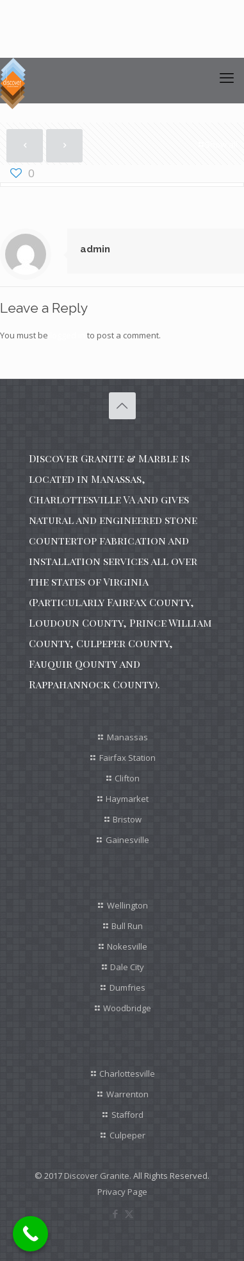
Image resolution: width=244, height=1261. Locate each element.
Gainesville (127, 840)
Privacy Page (122, 1191)
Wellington (127, 905)
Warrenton (127, 1094)
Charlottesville (127, 1073)
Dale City (127, 967)
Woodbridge (127, 1008)
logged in (67, 335)
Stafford (127, 1114)
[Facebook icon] (115, 1213)
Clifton (127, 778)
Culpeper (127, 1135)
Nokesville (127, 946)
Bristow (127, 819)
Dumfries (127, 987)
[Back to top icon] (122, 405)
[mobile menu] (227, 77)
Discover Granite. (97, 1175)
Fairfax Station (127, 757)
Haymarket (127, 798)
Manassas (127, 737)
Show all (217, 144)
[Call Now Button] (30, 1233)
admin (95, 249)
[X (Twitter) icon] (129, 1213)
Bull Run (127, 926)
